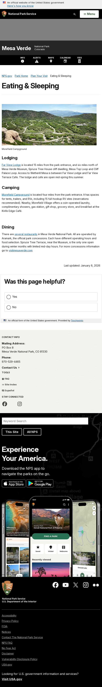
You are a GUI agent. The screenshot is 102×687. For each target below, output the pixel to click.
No (14, 307)
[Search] (45, 421)
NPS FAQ (7, 642)
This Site (11, 432)
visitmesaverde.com (20, 250)
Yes (14, 296)
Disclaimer (8, 653)
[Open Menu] (89, 14)
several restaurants (26, 234)
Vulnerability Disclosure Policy (19, 659)
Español (8, 390)
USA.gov (7, 664)
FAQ (5, 378)
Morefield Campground (16, 194)
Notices (6, 631)
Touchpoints (77, 320)
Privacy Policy (10, 620)
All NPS (32, 432)
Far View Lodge (11, 164)
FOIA (4, 626)
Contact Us (10, 367)
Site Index (9, 384)
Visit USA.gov (12, 679)
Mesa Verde (16, 48)
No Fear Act (9, 648)
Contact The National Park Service (22, 637)
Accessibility (9, 615)
